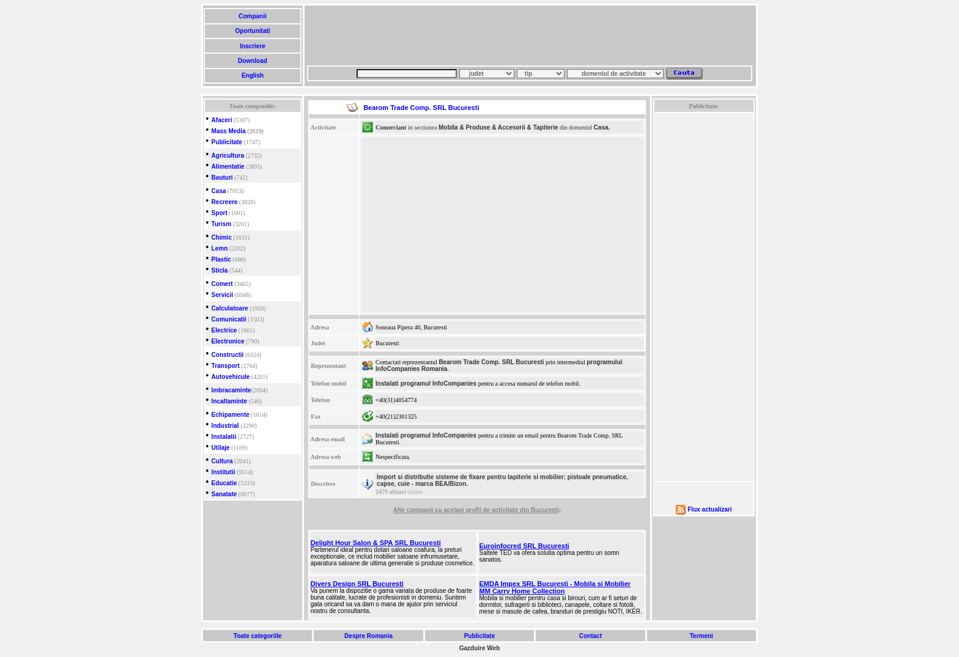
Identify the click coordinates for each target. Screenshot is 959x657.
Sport (220, 213)
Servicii (223, 295)
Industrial (225, 425)
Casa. (602, 127)
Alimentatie (228, 166)
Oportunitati (253, 31)
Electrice (224, 330)
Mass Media (229, 131)
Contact (590, 636)
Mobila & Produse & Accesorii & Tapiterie (498, 127)
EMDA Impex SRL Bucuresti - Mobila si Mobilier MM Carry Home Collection (555, 587)
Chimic (222, 237)
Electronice (228, 341)
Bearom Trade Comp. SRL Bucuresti (491, 362)
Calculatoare (230, 308)
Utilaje (221, 447)
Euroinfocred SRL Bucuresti (524, 545)
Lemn (220, 248)
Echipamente (231, 414)
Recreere (225, 202)
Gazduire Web (479, 648)
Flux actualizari (709, 509)
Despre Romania (368, 636)
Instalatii (224, 436)
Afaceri (222, 120)
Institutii (223, 472)
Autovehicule (231, 376)
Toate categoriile (257, 636)
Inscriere (252, 46)
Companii (252, 16)
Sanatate (224, 494)
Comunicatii (229, 319)
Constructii (228, 354)
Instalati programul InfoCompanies (426, 383)
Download (252, 60)
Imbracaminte (231, 390)
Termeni (701, 636)
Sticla (220, 270)
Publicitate (227, 142)
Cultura (222, 461)
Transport (226, 365)
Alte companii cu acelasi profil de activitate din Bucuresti (476, 510)
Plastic (221, 259)
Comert (222, 284)
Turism (222, 224)
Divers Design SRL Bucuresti (357, 583)
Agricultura (228, 155)
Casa (219, 191)
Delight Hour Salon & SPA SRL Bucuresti (376, 542)
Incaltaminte (229, 401)
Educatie (224, 483)
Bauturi (222, 177)
